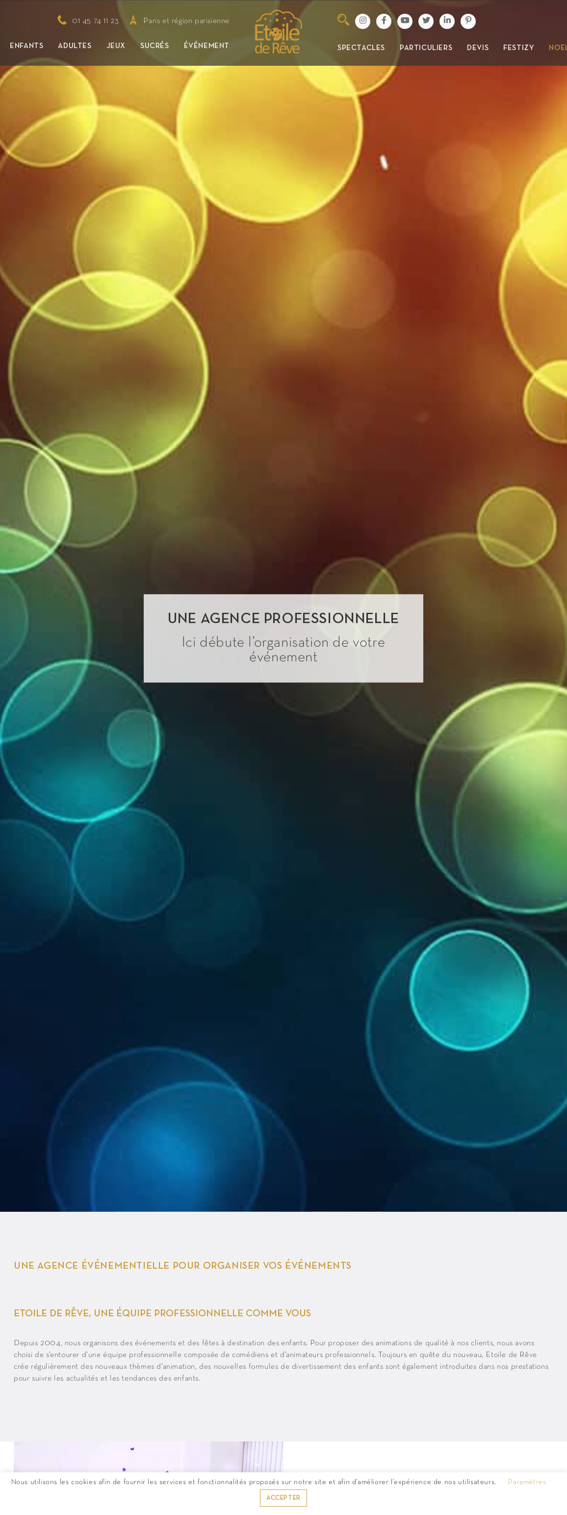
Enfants (26, 46)
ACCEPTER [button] (283, 1498)
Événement (207, 46)
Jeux (116, 46)
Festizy (518, 48)
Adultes (74, 46)
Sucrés (154, 46)
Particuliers (426, 48)
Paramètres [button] (527, 1482)
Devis (478, 48)
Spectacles (361, 48)
